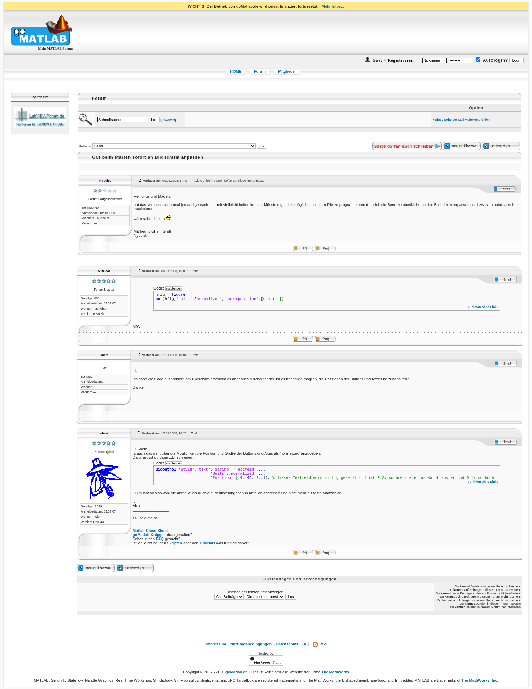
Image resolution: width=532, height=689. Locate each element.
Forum (260, 71)
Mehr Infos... (333, 6)
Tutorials (207, 543)
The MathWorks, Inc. (479, 680)
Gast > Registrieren (392, 60)
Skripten (174, 543)
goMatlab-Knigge (148, 535)
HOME (235, 71)
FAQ (160, 539)
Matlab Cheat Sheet (150, 530)
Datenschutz (287, 644)
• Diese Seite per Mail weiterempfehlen (461, 119)
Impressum (216, 644)
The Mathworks (335, 672)
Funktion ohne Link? (483, 307)
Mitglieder (287, 71)
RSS (319, 644)
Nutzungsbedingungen (251, 644)
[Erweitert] (168, 120)
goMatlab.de (236, 672)
